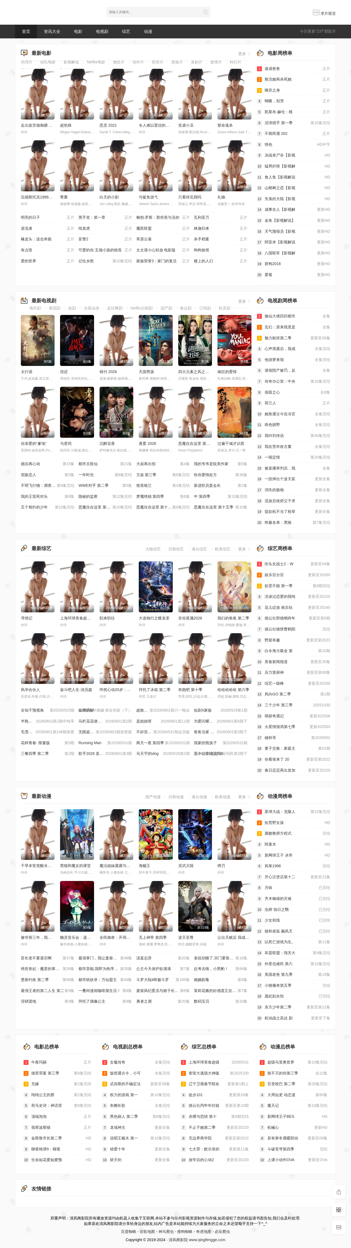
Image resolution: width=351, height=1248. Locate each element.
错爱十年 (136, 1149)
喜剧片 (196, 62)
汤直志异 (163, 958)
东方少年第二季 (293, 1007)
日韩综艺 (176, 549)
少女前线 (293, 920)
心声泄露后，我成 (293, 349)
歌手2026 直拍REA (105, 754)
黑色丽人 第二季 (136, 1116)
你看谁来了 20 (293, 759)
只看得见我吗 (189, 197)
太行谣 (26, 371)
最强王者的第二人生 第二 (47, 991)
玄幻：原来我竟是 (293, 327)
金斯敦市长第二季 (57, 1138)
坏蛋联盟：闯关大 (293, 953)
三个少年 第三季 (293, 705)
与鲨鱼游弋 (148, 197)
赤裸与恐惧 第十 (215, 1116)
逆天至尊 (186, 937)
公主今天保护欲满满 (163, 969)
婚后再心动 (47, 464)
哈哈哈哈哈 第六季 (233, 689)
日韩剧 (205, 308)
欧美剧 (224, 308)
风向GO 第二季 (293, 694)
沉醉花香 (107, 443)
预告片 (118, 62)
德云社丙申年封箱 (215, 1105)
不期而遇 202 (293, 134)
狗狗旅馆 (220, 250)
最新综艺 (41, 548)
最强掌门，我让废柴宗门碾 (105, 958)
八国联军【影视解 (293, 253)
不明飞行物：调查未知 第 (47, 485)
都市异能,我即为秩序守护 (105, 969)
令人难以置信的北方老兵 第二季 (166, 125)
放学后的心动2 (215, 1160)
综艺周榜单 (280, 548)
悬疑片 (177, 62)
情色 (293, 144)
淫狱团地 (47, 1001)
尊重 (64, 197)
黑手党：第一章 (105, 217)
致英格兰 (163, 485)
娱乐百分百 (293, 575)
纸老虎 (105, 228)
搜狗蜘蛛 (185, 1231)
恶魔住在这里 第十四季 (163, 507)
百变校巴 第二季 (293, 1084)
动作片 (138, 62)
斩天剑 (136, 1160)
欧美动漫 (222, 797)
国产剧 (166, 308)
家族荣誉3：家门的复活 (163, 261)
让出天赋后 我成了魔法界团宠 (242, 937)
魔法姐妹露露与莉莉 (117, 865)
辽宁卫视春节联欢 (215, 1084)
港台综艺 (199, 549)
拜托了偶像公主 (105, 1001)
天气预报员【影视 (293, 231)
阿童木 (293, 844)
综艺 (126, 31)
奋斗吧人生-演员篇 (76, 689)
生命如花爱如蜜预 (57, 1160)
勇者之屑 (163, 1001)
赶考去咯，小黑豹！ (220, 969)
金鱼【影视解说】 (293, 220)
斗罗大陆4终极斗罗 (163, 980)
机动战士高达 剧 (293, 1018)
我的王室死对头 (47, 496)
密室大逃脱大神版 (215, 1073)
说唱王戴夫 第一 (136, 1138)
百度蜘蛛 (128, 1231)
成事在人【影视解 (293, 209)
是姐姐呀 (163, 721)
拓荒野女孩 (293, 823)
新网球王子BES (293, 1116)
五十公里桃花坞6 (220, 754)
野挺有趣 (293, 640)
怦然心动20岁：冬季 (117, 689)
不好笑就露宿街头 (163, 732)
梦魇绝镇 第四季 (163, 496)
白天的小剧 (109, 197)
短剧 (72, 308)
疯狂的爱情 (227, 371)
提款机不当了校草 (293, 511)
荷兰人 (293, 403)
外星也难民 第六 (293, 964)
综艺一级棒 (293, 683)
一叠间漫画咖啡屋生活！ (105, 991)
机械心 (293, 1127)
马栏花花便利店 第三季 (105, 721)
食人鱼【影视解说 (293, 177)
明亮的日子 (47, 217)
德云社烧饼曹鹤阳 (293, 629)
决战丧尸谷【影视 (293, 155)
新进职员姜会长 (220, 485)
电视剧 (102, 31)
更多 (244, 54)
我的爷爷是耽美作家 (220, 464)
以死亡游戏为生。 (293, 942)
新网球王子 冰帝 (293, 855)
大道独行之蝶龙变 (154, 618)
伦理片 (26, 62)
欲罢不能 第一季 (293, 586)
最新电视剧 (44, 300)
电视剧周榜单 (282, 300)
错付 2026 (108, 371)
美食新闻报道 (293, 662)
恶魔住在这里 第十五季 (220, 507)
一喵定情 (293, 457)
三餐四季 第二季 (47, 754)
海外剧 (35, 308)
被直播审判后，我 (293, 468)
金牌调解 (105, 710)
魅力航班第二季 (293, 338)
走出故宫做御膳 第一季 (40, 125)
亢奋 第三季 (163, 475)
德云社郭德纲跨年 (293, 618)
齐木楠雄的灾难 (293, 899)
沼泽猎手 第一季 (293, 123)
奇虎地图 (203, 1231)
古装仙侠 (91, 308)
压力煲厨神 (293, 672)
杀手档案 (220, 239)
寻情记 (26, 618)
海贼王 (144, 865)
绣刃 (221, 865)
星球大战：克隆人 (293, 812)
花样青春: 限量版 (47, 743)
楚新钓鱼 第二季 (47, 980)
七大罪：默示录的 (215, 1149)
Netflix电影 (96, 62)
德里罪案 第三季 (57, 1073)
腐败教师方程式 (293, 833)
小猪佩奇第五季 (293, 985)
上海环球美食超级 (215, 1062)
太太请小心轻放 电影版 (163, 250)
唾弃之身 (293, 90)
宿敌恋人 (47, 475)
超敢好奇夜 (163, 710)
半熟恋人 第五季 (47, 721)
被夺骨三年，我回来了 (40, 937)
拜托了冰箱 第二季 (155, 689)
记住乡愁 (105, 261)
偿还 (64, 371)
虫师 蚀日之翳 (293, 909)
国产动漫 (153, 797)
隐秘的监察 (105, 496)
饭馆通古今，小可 (136, 1073)
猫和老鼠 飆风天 (293, 931)
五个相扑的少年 (47, 507)
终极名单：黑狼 (293, 522)
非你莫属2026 (190, 618)
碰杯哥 (293, 738)
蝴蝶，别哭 (293, 101)
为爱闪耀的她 (220, 721)
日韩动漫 (176, 797)
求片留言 (324, 13)
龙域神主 (136, 1127)
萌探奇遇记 (293, 716)
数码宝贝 (220, 1001)
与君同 (66, 443)
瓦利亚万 (220, 217)
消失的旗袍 (293, 490)
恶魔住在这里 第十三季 (105, 507)
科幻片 (235, 62)
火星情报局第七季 (293, 727)
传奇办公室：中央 (293, 381)
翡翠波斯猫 (57, 1127)
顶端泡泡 (57, 1116)
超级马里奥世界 (293, 1062)
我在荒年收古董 (293, 447)
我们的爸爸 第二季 (233, 618)
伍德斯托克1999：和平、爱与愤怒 (50, 197)
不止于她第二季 (215, 1127)
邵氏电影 (48, 62)
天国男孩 (146, 371)
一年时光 (105, 475)
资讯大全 (52, 31)
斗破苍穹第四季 (293, 1149)
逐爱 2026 (147, 443)
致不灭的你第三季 (293, 1073)
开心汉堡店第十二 (293, 877)
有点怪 (47, 250)
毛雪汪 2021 (47, 732)
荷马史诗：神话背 (57, 1105)
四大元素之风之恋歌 (195, 371)
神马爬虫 (166, 1231)
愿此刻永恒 (293, 996)
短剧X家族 (220, 710)
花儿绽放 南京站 (293, 607)
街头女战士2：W (293, 564)
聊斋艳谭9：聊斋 (57, 1149)
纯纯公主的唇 (57, 1095)
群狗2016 (293, 264)
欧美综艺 (222, 549)
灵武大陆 (186, 865)
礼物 (221, 197)
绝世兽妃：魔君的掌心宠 (47, 969)
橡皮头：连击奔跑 (47, 239)
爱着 (293, 275)
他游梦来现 (293, 360)
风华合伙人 (30, 689)
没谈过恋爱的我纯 (293, 596)
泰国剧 (54, 308)
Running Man (105, 743)
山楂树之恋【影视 (293, 188)
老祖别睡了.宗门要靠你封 (220, 958)
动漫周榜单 (280, 796)
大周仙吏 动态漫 (293, 1095)
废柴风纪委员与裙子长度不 (163, 991)
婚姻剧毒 (220, 980)
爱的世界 (47, 261)
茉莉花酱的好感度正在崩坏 (220, 991)
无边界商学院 (215, 1138)
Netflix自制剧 (142, 308)
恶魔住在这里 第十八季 (198, 443)
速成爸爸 (293, 69)
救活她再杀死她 (293, 79)
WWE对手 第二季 (105, 485)
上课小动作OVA (293, 1160)
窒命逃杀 (225, 125)
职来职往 (107, 618)
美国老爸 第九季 (293, 974)
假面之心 (293, 392)
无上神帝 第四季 (153, 937)
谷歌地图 (147, 1231)
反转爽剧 (115, 308)
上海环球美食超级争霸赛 (81, 618)
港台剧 (185, 308)
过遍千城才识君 (230, 443)
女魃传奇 (136, 1062)
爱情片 (216, 62)
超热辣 (66, 125)
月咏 (293, 888)
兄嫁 (57, 1084)
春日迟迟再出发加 (293, 770)
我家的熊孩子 (220, 743)
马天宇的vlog (163, 754)
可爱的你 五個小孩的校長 (105, 250)
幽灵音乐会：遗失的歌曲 (81, 937)
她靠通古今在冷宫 (293, 414)
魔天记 (293, 1105)
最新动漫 (41, 796)
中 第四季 (220, 496)
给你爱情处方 (220, 475)
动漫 (148, 31)
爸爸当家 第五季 (220, 732)
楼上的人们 (220, 261)
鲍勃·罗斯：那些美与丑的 (163, 217)
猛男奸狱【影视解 (293, 166)
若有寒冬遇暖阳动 (293, 1138)
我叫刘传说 (293, 436)
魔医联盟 (163, 228)
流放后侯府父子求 (293, 501)
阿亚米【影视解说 (293, 242)
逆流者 (47, 228)
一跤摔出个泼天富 (293, 479)
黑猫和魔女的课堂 (75, 865)
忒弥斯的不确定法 (136, 1084)
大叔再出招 (163, 464)
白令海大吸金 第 (293, 651)
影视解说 (71, 62)
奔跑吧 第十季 (190, 689)
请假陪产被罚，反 (293, 370)
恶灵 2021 (108, 125)
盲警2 (105, 239)
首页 (26, 31)
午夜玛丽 (57, 1062)
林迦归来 (220, 228)
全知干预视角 (47, 710)
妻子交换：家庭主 (293, 748)
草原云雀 (163, 239)
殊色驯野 (293, 425)
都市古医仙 (105, 464)
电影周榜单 (280, 53)
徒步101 (215, 1095)
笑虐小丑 (186, 125)
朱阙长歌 (136, 1105)
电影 (78, 31)
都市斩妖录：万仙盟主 (105, 980)
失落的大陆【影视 (293, 199)
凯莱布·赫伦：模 (293, 112)
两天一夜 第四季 (163, 743)
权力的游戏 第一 (136, 1095)
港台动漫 (199, 797)
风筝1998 (293, 866)
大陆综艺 (153, 549)
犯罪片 (157, 62)
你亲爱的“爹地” (33, 443)
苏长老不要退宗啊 (47, 958)
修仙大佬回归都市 (293, 316)
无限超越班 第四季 (105, 732)
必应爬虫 (222, 1231)
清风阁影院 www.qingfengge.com (197, 1240)
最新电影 (41, 53)
